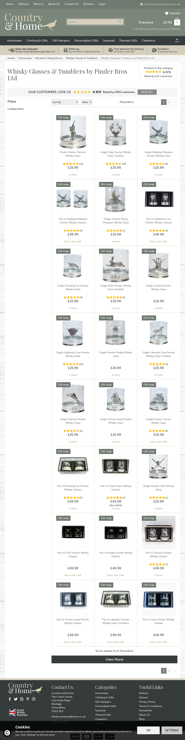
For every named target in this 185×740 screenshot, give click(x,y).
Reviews (88, 4)
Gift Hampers (103, 701)
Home (10, 4)
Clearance (101, 719)
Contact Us (71, 4)
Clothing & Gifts (104, 697)
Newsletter (145, 710)
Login (102, 4)
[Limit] (86, 102)
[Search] (92, 22)
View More (114, 659)
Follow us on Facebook (10, 699)
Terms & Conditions (150, 706)
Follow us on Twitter (16, 699)
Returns (143, 697)
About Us (144, 714)
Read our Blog (22, 699)
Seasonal (100, 710)
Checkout (146, 22)
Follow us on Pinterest (27, 699)
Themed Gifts (103, 714)
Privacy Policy (147, 701)
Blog (142, 719)
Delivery (144, 693)
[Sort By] (65, 102)
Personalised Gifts (105, 706)
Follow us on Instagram (33, 699)
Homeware (101, 693)
